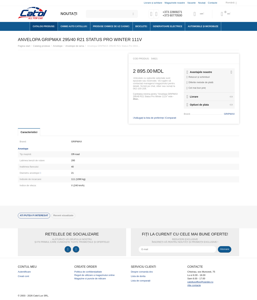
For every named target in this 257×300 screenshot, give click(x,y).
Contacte (212, 2)
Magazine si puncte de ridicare (90, 278)
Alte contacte (194, 285)
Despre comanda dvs (142, 271)
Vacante (191, 2)
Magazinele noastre (174, 2)
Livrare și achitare (153, 2)
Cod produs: (141, 58)
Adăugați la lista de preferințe (148, 117)
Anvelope (57, 46)
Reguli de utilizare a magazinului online (94, 275)
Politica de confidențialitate (88, 271)
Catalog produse (41, 46)
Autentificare (24, 271)
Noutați (201, 2)
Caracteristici (31, 132)
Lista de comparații (140, 280)
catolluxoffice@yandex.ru (200, 282)
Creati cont (23, 276)
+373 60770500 (171, 15)
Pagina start (24, 46)
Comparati (170, 117)
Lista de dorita (138, 276)
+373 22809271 (171, 12)
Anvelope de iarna (74, 46)
